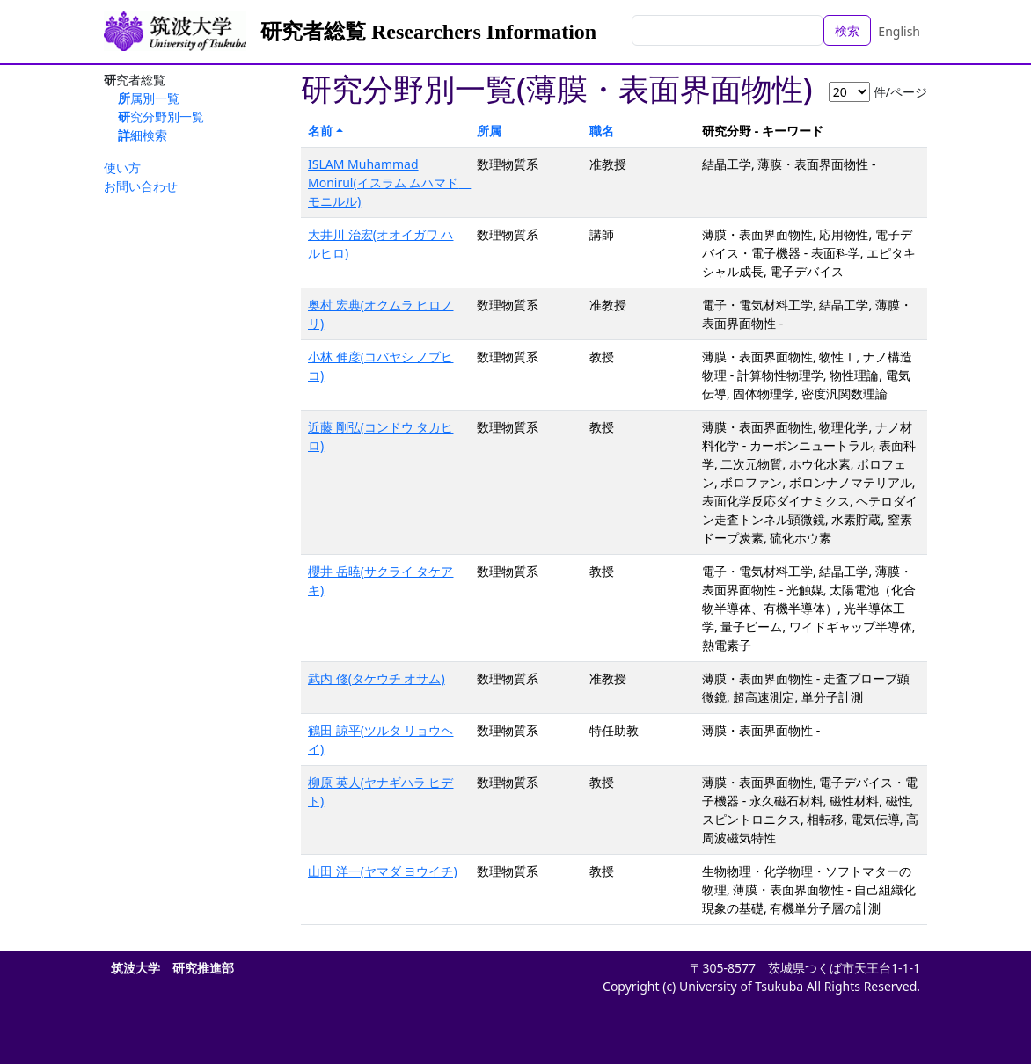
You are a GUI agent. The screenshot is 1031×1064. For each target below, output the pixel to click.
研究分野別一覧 (161, 116)
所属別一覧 (148, 98)
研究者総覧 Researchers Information (428, 31)
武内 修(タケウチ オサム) (376, 678)
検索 (847, 30)
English (899, 31)
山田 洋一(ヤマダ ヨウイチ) (382, 871)
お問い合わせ (141, 186)
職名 (601, 130)
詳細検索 (142, 135)
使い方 (122, 167)
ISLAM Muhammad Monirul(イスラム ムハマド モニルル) (389, 182)
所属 (489, 130)
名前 (320, 130)
